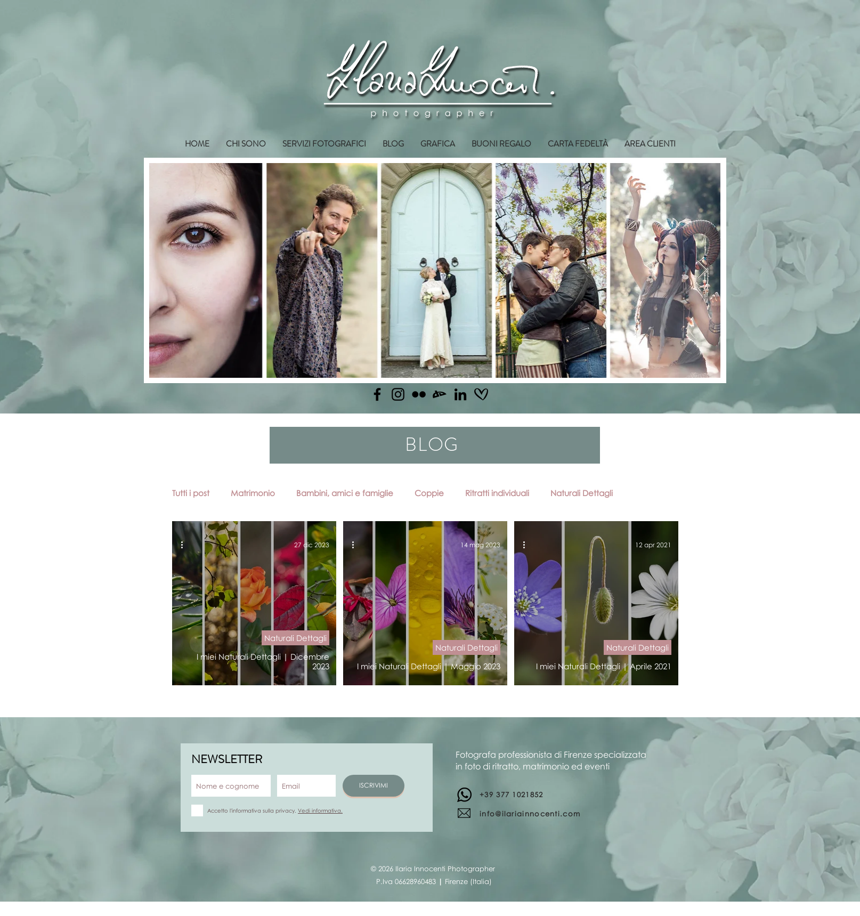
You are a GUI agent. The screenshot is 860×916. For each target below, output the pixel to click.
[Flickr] (418, 394)
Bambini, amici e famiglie (344, 493)
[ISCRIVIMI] (373, 786)
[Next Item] (702, 270)
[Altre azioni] (185, 544)
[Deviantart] (439, 394)
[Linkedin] (460, 394)
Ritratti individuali (497, 493)
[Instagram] (398, 394)
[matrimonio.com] (481, 394)
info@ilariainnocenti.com (530, 813)
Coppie (429, 493)
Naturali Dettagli (581, 493)
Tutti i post (190, 493)
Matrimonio (253, 493)
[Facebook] (377, 394)
